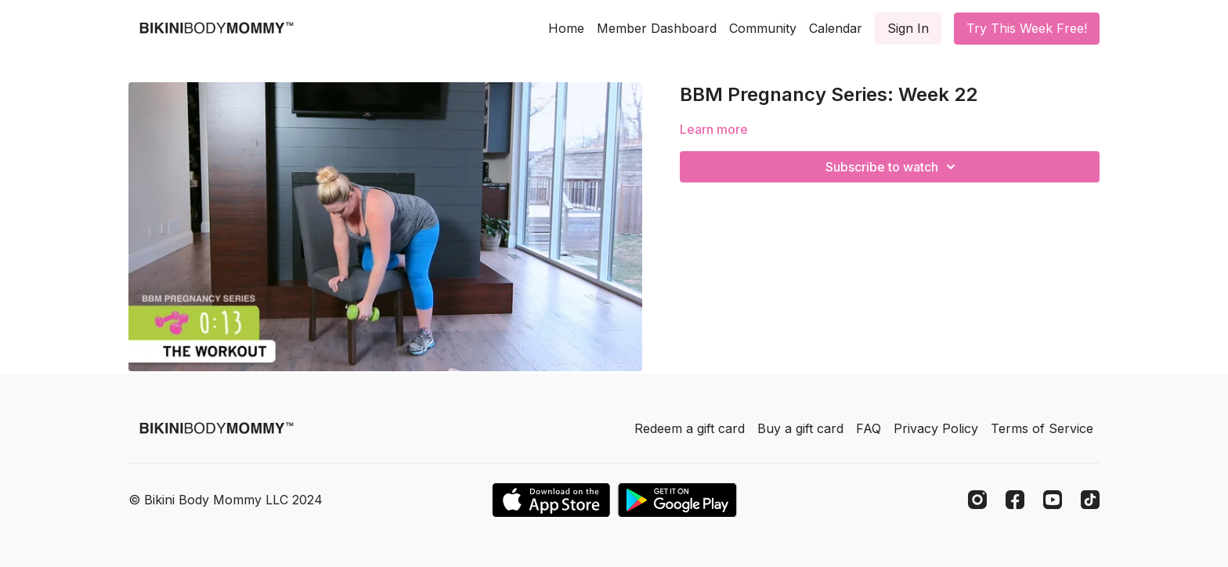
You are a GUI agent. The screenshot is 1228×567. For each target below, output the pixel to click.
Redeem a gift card (689, 428)
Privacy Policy (936, 428)
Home (566, 28)
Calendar (835, 28)
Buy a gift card (800, 428)
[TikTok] (1090, 499)
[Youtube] (1052, 499)
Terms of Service (1042, 428)
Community (762, 28)
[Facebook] (1015, 499)
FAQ (868, 428)
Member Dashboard (657, 28)
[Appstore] (551, 500)
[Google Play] (677, 500)
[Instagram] (977, 499)
